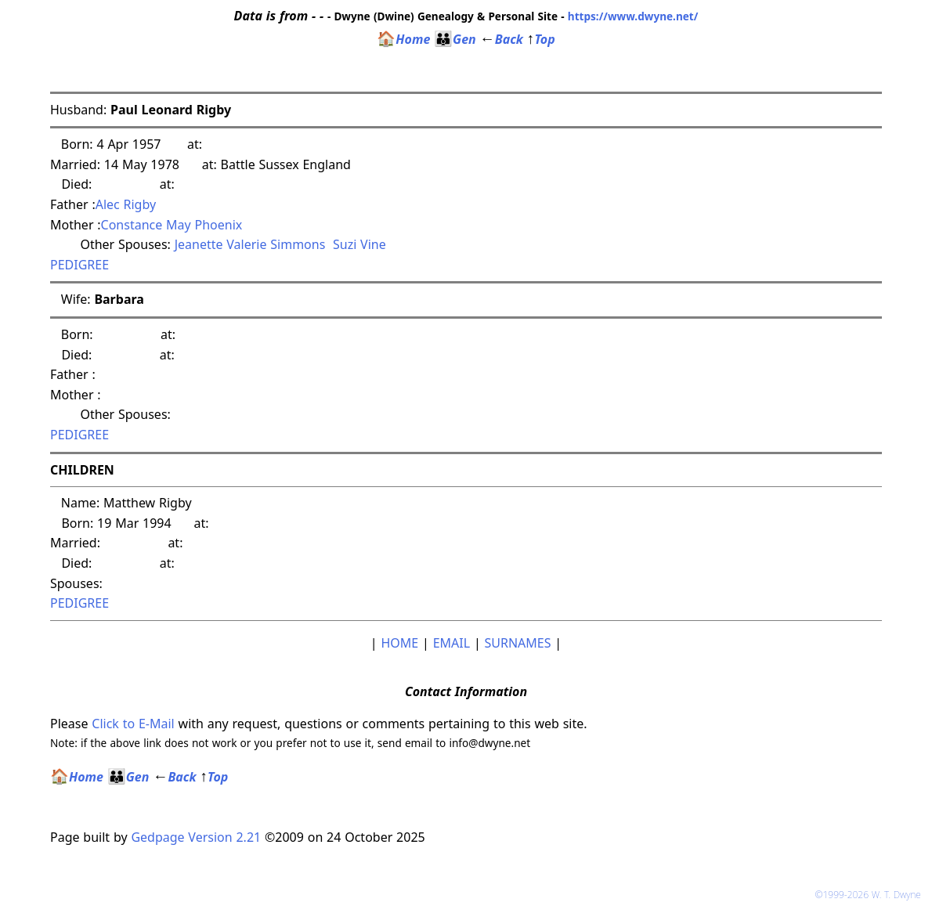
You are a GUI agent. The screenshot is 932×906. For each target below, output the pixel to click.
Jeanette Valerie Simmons (250, 244)
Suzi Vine (359, 244)
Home (403, 39)
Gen (455, 39)
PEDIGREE (79, 264)
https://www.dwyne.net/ (633, 16)
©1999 (871, 894)
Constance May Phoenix (172, 224)
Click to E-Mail (133, 723)
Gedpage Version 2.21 (196, 837)
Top (541, 39)
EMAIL (451, 643)
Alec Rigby (126, 204)
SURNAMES (518, 643)
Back (501, 39)
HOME (399, 643)
